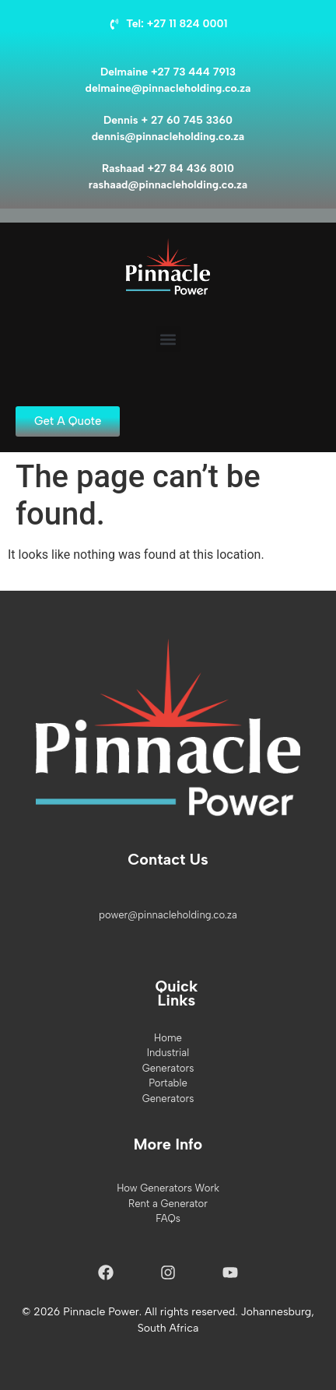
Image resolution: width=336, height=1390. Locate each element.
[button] (168, 339)
